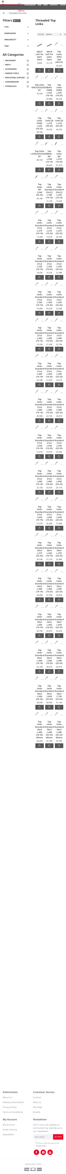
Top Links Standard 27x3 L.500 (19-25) (49, 406)
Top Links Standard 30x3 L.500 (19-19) (39, 657)
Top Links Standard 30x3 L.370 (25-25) (59, 549)
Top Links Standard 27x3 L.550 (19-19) (39, 442)
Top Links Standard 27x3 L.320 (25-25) (59, 263)
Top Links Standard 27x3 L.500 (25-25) (59, 406)
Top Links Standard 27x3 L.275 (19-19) (39, 227)
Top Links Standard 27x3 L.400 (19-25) (49, 334)
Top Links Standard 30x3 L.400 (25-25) (59, 585)
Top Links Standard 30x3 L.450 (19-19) (39, 621)
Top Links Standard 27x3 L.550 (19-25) (49, 442)
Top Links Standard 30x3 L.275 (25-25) (39, 549)
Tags (6, 46)
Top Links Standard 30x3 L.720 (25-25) (59, 692)
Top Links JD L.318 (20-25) (49, 122)
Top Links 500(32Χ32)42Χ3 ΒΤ (39, 87)
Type (6, 27)
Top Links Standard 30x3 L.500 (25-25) (59, 657)
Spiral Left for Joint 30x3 (39, 55)
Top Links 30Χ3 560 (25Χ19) (59, 56)
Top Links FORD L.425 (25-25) (39, 123)
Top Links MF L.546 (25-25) (39, 189)
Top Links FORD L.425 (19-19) (49, 90)
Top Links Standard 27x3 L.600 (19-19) (39, 477)
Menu (21, 10)
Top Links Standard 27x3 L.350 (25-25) (59, 298)
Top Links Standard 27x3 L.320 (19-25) (49, 263)
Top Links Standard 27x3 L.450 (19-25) (49, 370)
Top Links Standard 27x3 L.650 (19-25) (49, 513)
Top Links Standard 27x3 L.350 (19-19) (39, 298)
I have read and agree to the (47, 1144)
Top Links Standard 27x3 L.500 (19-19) (39, 406)
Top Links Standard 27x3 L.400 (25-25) (59, 334)
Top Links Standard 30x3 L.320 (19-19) (49, 549)
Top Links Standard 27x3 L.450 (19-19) (39, 370)
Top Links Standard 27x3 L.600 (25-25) (59, 477)
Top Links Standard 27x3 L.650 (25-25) (59, 513)
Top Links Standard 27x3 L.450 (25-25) (59, 370)
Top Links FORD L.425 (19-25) (59, 90)
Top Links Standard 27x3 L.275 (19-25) (49, 227)
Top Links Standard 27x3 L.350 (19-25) (49, 298)
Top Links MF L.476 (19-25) (59, 156)
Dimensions (10, 33)
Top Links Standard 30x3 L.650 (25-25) (49, 692)
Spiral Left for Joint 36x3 (49, 55)
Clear (18, 20)
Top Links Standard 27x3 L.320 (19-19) (39, 263)
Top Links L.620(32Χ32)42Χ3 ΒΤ (40, 154)
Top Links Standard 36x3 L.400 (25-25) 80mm (39, 729)
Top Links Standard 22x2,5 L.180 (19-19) (49, 191)
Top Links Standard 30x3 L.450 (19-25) (49, 621)
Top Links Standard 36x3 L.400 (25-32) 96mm (59, 729)
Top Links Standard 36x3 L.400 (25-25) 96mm (49, 729)
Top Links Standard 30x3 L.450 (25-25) (59, 621)
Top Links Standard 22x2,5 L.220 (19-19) (59, 191)
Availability (10, 39)
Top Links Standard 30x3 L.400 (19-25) (49, 585)
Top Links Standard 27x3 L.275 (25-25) (59, 227)
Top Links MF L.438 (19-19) (49, 156)
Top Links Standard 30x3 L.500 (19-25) (49, 657)
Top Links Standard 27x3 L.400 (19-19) (39, 334)
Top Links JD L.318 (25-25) (59, 122)
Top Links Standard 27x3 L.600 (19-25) (49, 477)
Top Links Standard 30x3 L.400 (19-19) (39, 585)
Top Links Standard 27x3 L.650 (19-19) (39, 513)
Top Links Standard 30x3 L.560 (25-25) (39, 692)
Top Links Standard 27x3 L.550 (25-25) (59, 442)
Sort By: (41, 34)
